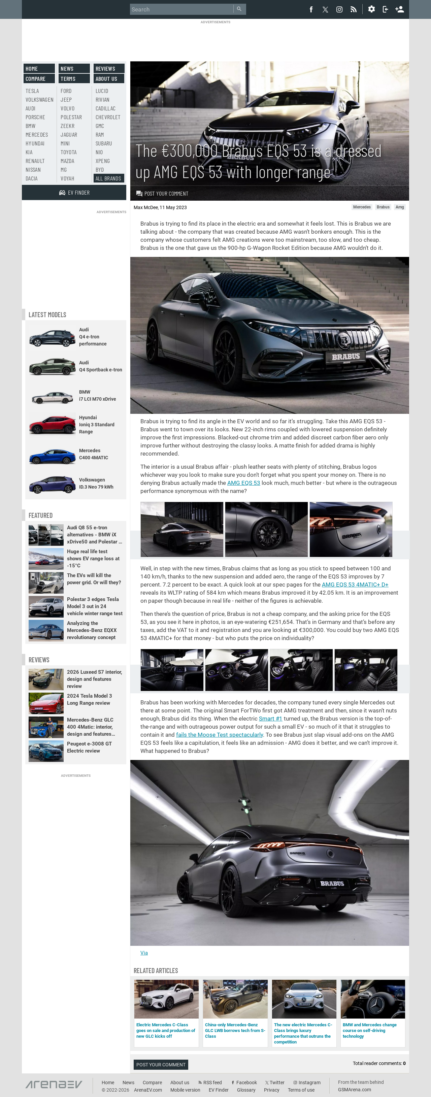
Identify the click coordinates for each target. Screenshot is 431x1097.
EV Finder (219, 1090)
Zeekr (67, 125)
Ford (66, 90)
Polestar (71, 117)
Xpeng (103, 160)
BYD (100, 169)
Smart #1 (271, 718)
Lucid (102, 90)
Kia (29, 152)
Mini (65, 143)
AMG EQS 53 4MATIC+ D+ (355, 584)
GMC (100, 125)
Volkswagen (40, 99)
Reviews (105, 68)
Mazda (67, 160)
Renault (35, 160)
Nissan (33, 169)
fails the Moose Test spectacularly (219, 734)
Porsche (35, 117)
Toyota (68, 152)
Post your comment (162, 193)
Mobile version (185, 1090)
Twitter (277, 1082)
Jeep (66, 99)
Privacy (271, 1090)
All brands (108, 178)
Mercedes (37, 134)
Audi (30, 108)
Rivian (103, 99)
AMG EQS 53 (243, 482)
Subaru (104, 143)
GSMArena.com (354, 1089)
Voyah (67, 178)
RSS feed (212, 1082)
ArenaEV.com (148, 1090)
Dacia (32, 178)
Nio (99, 152)
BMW (30, 125)
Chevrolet (108, 117)
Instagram (310, 1082)
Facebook (246, 1082)
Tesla (32, 90)
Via (144, 953)
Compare (35, 78)
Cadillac (106, 108)
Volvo (67, 108)
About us (107, 78)
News (67, 68)
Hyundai (35, 143)
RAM (100, 134)
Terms (68, 78)
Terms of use (301, 1090)
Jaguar (69, 134)
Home (32, 68)
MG (64, 169)
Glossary (246, 1090)
